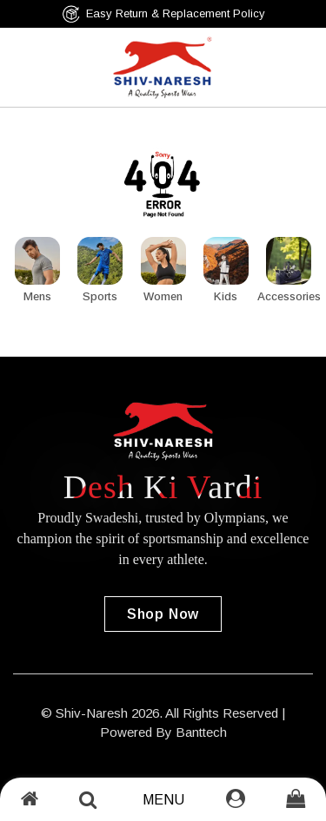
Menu (163, 799)
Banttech (201, 732)
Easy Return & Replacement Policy (163, 13)
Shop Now (163, 614)
